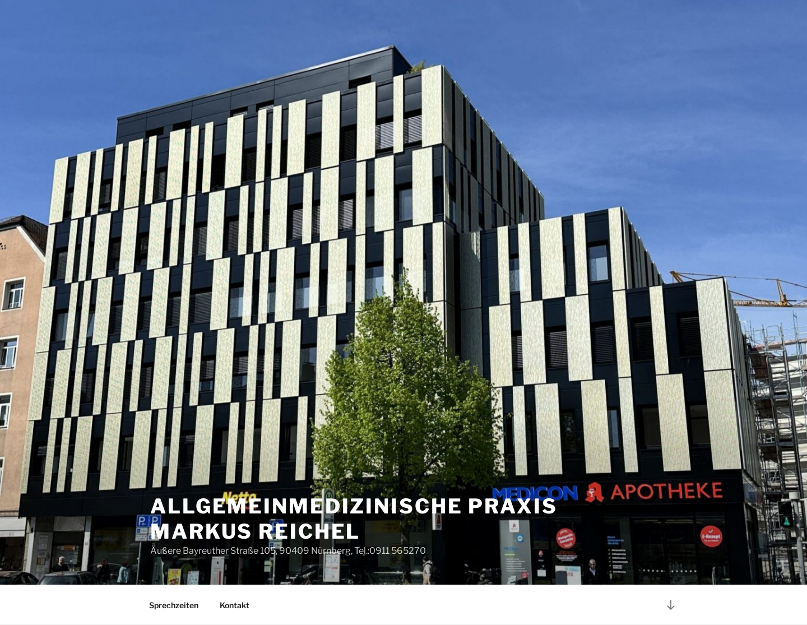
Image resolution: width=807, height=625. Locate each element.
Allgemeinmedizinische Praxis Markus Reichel (354, 519)
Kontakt (234, 605)
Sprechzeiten (173, 605)
